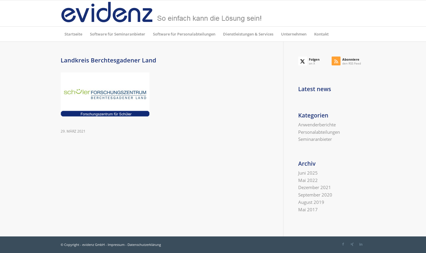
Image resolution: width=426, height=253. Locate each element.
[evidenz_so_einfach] (161, 13)
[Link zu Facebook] (343, 244)
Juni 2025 (308, 173)
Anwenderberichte (317, 125)
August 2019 (311, 202)
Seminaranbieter (315, 139)
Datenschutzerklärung (144, 244)
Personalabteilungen (319, 132)
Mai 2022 (308, 180)
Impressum (116, 244)
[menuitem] (73, 34)
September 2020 (315, 195)
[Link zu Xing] (352, 244)
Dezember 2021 (314, 187)
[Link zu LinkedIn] (360, 244)
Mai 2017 (308, 209)
